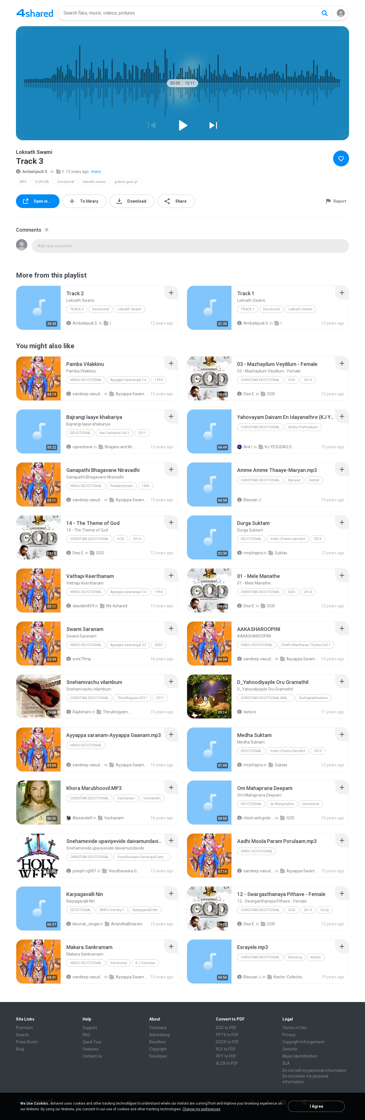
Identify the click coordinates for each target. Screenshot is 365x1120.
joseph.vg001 (81, 871)
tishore (246, 712)
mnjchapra (250, 553)
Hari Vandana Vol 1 (114, 433)
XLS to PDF (225, 1049)
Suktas (277, 553)
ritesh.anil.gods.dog (255, 818)
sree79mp (78, 659)
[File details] (38, 308)
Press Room (27, 1042)
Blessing (295, 957)
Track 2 (77, 309)
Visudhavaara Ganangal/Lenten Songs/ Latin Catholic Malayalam (144, 857)
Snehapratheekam (313, 698)
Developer (158, 1056)
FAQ (86, 1035)
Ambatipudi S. (32, 171)
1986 (145, 486)
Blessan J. (249, 500)
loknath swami (94, 182)
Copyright (158, 1049)
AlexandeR (79, 818)
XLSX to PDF (227, 1063)
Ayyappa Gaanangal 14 (128, 380)
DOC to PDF (226, 1027)
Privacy (289, 1035)
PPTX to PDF (227, 1035)
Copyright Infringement (303, 1042)
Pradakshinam (121, 486)
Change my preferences (201, 1109)
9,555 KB (42, 182)
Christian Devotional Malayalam (267, 698)
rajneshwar (79, 447)
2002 (159, 645)
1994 (159, 380)
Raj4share (78, 712)
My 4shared (113, 606)
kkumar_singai (82, 924)
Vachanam (126, 798)
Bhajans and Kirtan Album (117, 447)
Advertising (159, 1035)
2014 (308, 380)
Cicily (324, 910)
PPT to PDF (226, 1056)
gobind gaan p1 (126, 182)
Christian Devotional (260, 380)
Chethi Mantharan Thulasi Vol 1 (306, 645)
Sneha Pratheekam (303, 427)
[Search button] (324, 13)
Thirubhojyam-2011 (132, 698)
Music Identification (299, 1056)
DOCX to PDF (227, 1042)
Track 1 (248, 309)
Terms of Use (294, 1027)
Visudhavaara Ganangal (121, 871)
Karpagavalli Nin (145, 910)
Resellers (157, 1042)
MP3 (23, 182)
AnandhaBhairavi (123, 924)
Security (289, 1049)
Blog (20, 1049)
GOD (291, 380)
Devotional (66, 182)
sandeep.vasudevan (85, 394)
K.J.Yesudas (145, 963)
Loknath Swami (130, 309)
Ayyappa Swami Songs (128, 394)
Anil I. (245, 447)
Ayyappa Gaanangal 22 (128, 645)
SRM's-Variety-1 (111, 910)
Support (90, 1027)
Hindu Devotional (86, 380)
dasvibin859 (80, 606)
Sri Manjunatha (282, 804)
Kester (314, 480)
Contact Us (92, 1056)
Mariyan (294, 480)
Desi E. (246, 394)
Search (22, 1035)
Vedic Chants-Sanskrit (287, 539)
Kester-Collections (286, 977)
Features (91, 1049)
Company (158, 1027)
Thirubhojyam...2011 (115, 712)
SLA (286, 1063)
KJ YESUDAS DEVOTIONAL (277, 447)
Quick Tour (92, 1042)
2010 (318, 539)
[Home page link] (35, 13)
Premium (24, 1027)
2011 (142, 433)
